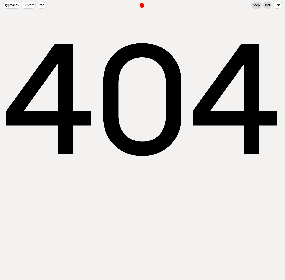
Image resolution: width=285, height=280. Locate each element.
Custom (28, 5)
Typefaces (12, 5)
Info (41, 5)
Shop (256, 5)
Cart (277, 5)
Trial (267, 5)
